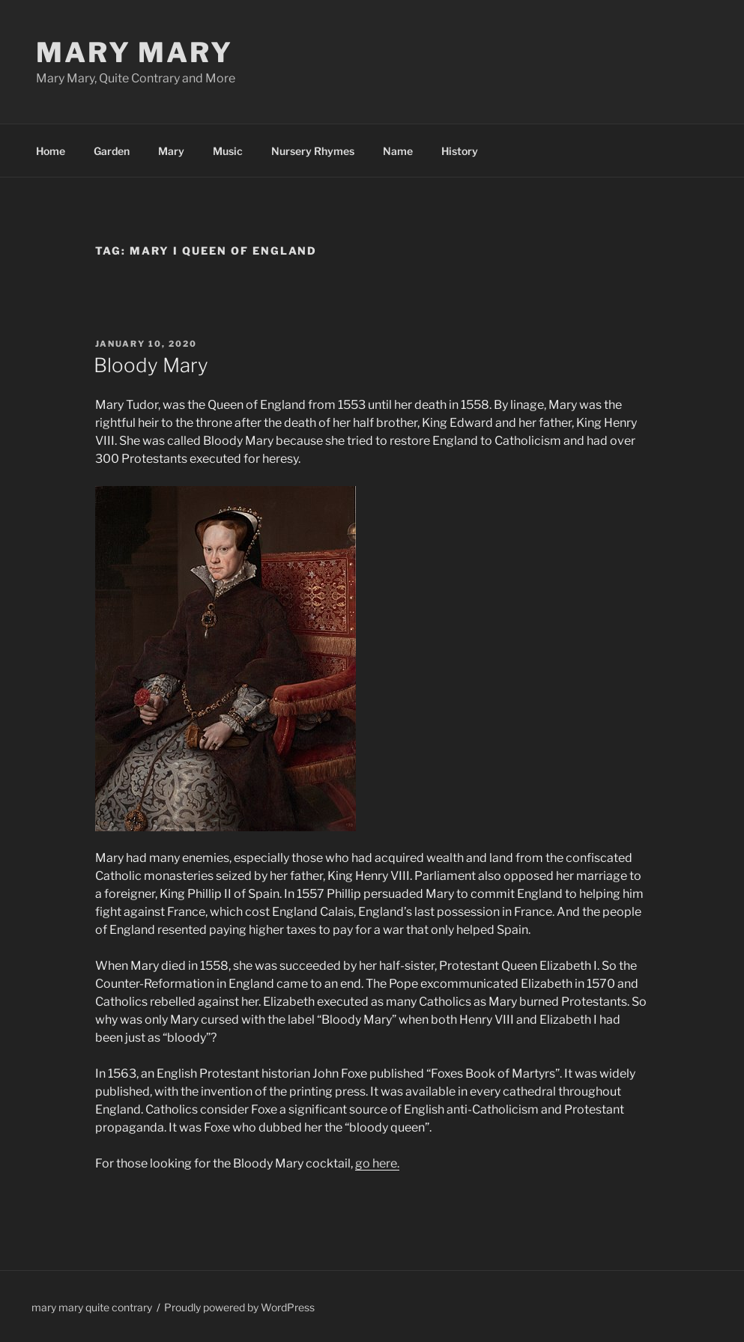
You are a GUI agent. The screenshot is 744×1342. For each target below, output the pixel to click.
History (459, 151)
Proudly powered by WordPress (239, 1307)
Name (398, 151)
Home (50, 151)
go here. (377, 1163)
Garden (112, 151)
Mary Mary (134, 52)
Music (228, 151)
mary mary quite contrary (91, 1307)
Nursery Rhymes (312, 151)
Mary (171, 151)
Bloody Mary (151, 365)
